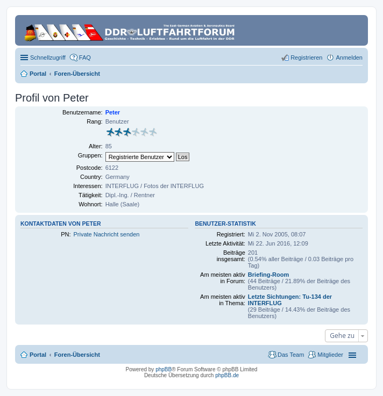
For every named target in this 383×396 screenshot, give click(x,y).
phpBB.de (227, 375)
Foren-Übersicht (77, 354)
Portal (38, 73)
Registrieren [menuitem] (306, 57)
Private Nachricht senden (106, 234)
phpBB (163, 369)
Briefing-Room (268, 274)
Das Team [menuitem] (291, 354)
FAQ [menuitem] (85, 57)
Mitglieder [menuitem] (330, 354)
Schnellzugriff (48, 57)
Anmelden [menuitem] (349, 57)
